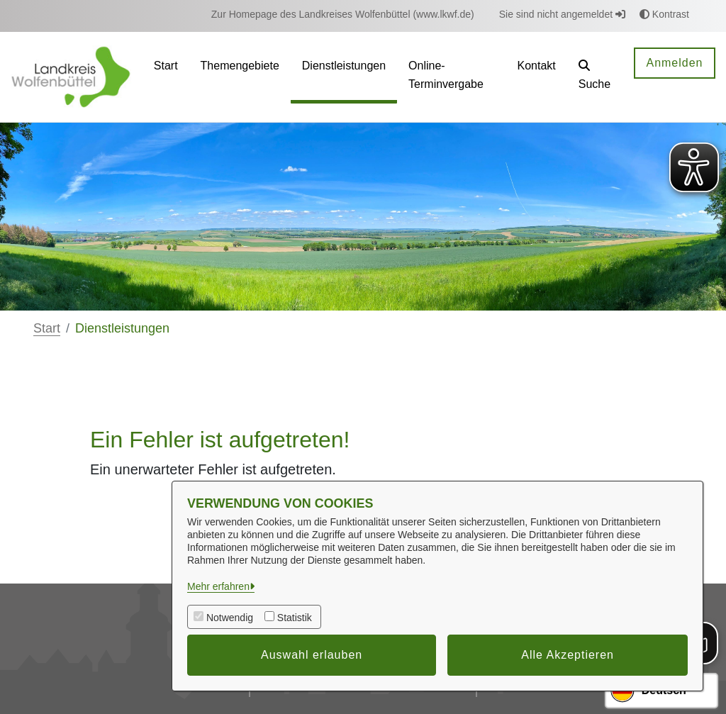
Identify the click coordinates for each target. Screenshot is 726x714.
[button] (595, 77)
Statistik (294, 617)
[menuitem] (343, 14)
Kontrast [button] (664, 14)
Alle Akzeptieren (567, 655)
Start (46, 328)
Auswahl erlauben (311, 655)
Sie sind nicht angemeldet (562, 14)
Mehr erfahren (218, 586)
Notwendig (229, 617)
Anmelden (674, 63)
